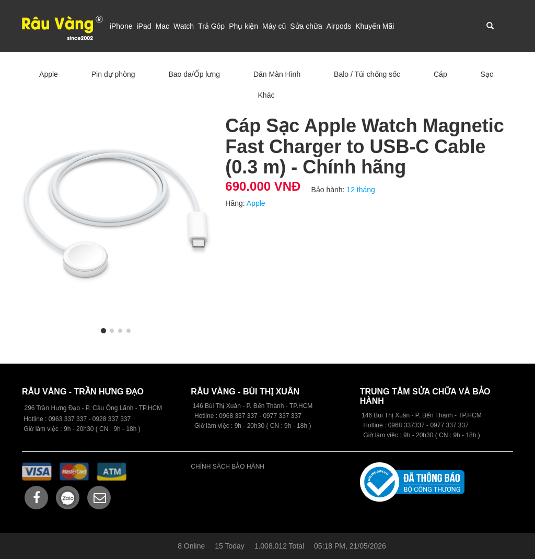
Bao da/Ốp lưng (194, 74)
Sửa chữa (306, 26)
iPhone (121, 26)
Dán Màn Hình (276, 74)
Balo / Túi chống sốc (367, 74)
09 (222, 416)
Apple (48, 74)
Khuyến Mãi (374, 26)
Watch (183, 26)
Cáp (440, 74)
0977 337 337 (449, 425)
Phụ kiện (243, 26)
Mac (162, 26)
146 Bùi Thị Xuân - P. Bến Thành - (410, 415)
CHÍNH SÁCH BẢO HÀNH (227, 466)
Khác (266, 95)
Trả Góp (211, 26)
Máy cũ (274, 26)
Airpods (339, 26)
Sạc (487, 74)
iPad (143, 26)
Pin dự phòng (113, 74)
